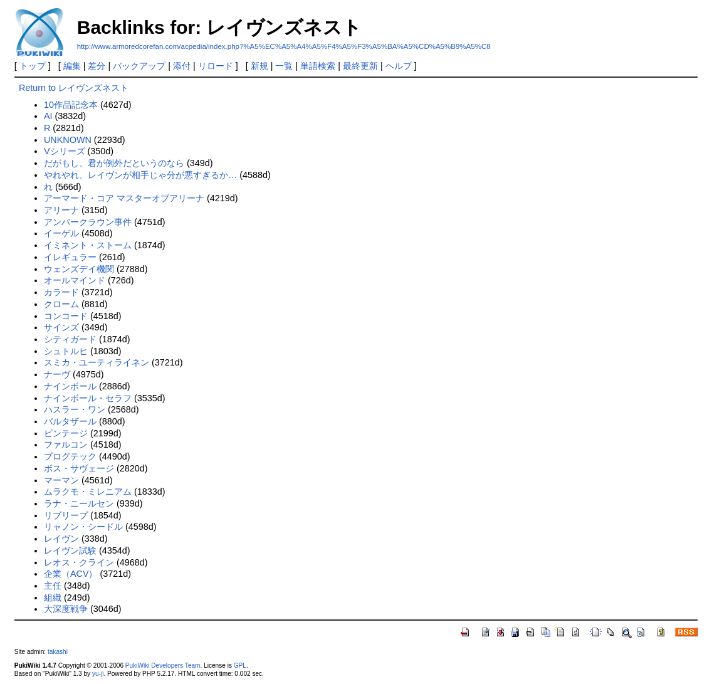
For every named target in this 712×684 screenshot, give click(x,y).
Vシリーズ (64, 151)
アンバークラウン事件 (88, 222)
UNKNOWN (68, 140)
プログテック (70, 456)
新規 (259, 66)
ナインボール (70, 386)
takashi (58, 651)
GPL (240, 665)
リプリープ (66, 515)
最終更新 (360, 66)
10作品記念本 (71, 105)
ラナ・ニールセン (79, 503)
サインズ (61, 327)
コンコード (66, 316)
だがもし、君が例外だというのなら (114, 163)
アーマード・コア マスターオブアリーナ (124, 198)
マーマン (61, 480)
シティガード (70, 339)
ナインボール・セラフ (88, 398)
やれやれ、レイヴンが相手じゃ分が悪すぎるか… (140, 175)
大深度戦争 (66, 609)
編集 (72, 66)
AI (48, 116)
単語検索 (317, 66)
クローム (61, 304)
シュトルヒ (66, 351)
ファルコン (66, 444)
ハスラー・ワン (74, 409)
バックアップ (139, 66)
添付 (182, 66)
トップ (32, 66)
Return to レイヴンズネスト (73, 88)
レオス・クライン (79, 562)
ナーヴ (57, 374)
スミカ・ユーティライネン (96, 362)
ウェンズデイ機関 (79, 269)
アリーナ (61, 210)
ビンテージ (66, 433)
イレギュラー (70, 257)
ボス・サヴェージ (79, 468)
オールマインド (74, 280)
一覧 (284, 66)
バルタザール (70, 421)
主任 (52, 586)
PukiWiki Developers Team (163, 665)
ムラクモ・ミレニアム (88, 492)
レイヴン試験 (70, 550)
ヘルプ (398, 66)
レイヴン (61, 539)
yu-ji (97, 673)
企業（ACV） (71, 574)
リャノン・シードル (83, 527)
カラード (61, 292)
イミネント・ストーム (88, 245)
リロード (215, 66)
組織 (52, 597)
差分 (96, 66)
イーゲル (61, 233)
